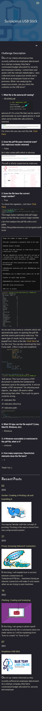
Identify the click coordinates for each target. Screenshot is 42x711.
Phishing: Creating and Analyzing (16, 600)
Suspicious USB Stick (10, 651)
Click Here (31, 341)
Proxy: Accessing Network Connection (18, 546)
